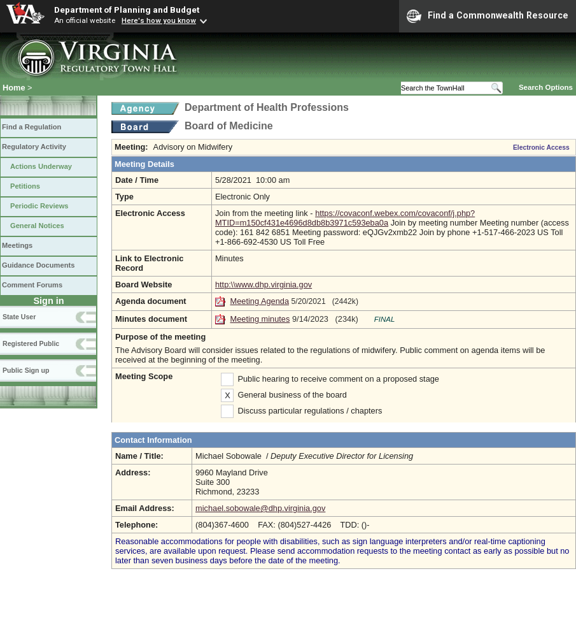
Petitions (25, 186)
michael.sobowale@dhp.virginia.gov (260, 508)
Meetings (17, 245)
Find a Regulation (31, 127)
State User (19, 317)
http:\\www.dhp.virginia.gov (263, 284)
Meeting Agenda (260, 301)
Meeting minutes (260, 319)
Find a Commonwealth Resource (487, 16)
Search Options (546, 87)
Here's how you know (159, 20)
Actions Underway (41, 166)
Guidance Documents (38, 265)
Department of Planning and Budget (126, 9)
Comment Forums (32, 285)
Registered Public (31, 343)
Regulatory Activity (34, 146)
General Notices (37, 225)
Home (14, 87)
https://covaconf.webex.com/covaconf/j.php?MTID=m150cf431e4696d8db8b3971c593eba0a (345, 217)
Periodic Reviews (39, 206)
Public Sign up (26, 370)
